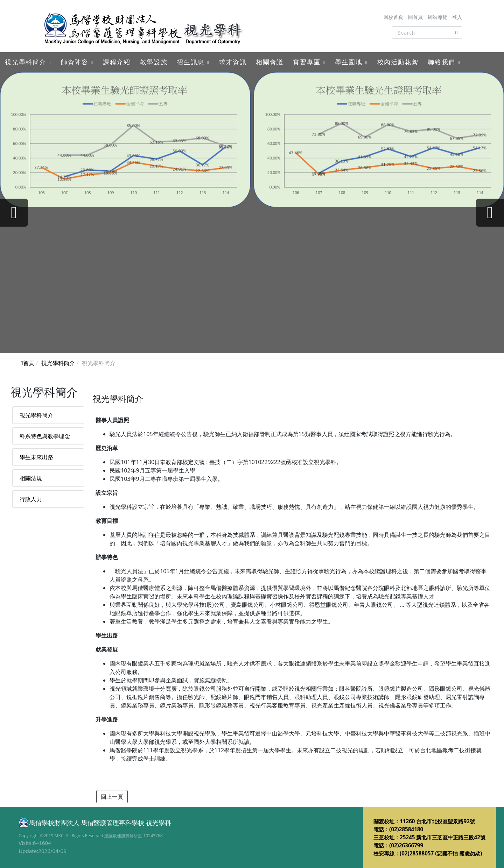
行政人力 (31, 499)
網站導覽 (437, 17)
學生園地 (348, 62)
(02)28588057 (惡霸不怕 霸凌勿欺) (441, 853)
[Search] (427, 32)
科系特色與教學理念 (45, 436)
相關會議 (269, 62)
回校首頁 (393, 17)
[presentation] (14, 213)
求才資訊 (232, 62)
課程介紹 (116, 62)
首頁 (27, 363)
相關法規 (31, 478)
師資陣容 (74, 62)
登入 (457, 17)
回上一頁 (112, 797)
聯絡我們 (441, 62)
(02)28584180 (406, 829)
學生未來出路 (36, 457)
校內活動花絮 (398, 62)
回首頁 (415, 17)
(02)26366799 (406, 845)
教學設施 (153, 62)
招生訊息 (190, 62)
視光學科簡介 (25, 62)
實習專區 (306, 62)
